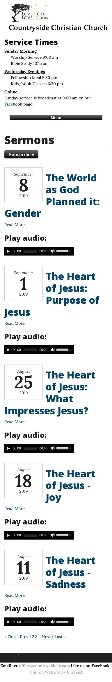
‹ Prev (22, 636)
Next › (48, 636)
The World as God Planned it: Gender (52, 195)
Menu (56, 117)
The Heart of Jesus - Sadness (71, 572)
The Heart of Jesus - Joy (71, 485)
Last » (60, 636)
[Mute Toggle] (52, 251)
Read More (14, 224)
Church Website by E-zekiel (56, 672)
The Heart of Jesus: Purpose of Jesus (51, 293)
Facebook (13, 104)
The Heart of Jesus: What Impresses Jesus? (50, 392)
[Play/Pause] (8, 251)
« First (10, 636)
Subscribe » (21, 154)
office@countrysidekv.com (44, 665)
